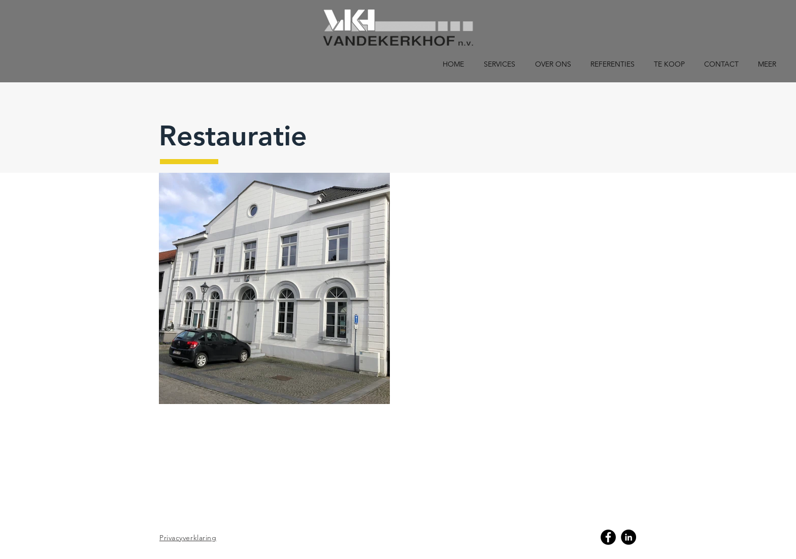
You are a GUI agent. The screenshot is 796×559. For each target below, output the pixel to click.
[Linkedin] (628, 537)
